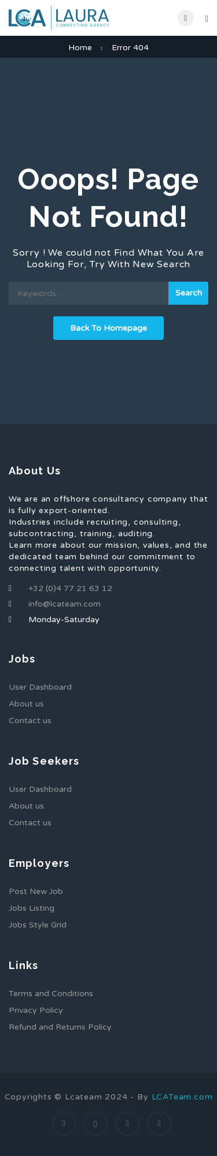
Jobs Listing (31, 908)
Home (80, 48)
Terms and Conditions (51, 993)
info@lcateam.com (64, 604)
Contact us (30, 720)
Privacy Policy (36, 1010)
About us (26, 704)
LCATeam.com (182, 1097)
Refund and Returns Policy (60, 1027)
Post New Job (36, 891)
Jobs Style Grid (38, 925)
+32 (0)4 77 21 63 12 (70, 588)
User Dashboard (40, 687)
